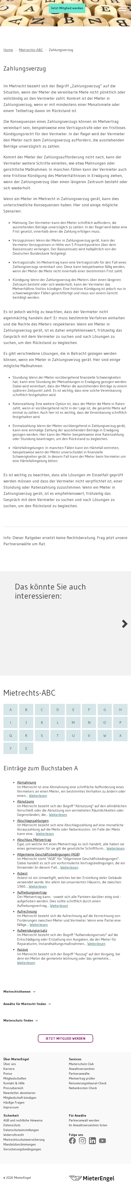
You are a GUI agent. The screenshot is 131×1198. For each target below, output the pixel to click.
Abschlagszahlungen (33, 820)
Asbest (22, 873)
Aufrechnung (27, 911)
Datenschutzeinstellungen (21, 1130)
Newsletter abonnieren (19, 1093)
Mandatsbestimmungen (19, 1144)
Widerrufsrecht (13, 1135)
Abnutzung (25, 801)
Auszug (22, 949)
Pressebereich (13, 1088)
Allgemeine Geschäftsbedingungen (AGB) (48, 854)
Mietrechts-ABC (31, 49)
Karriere (9, 1069)
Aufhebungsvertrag (32, 892)
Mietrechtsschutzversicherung (24, 1139)
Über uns (9, 1064)
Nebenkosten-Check (83, 1088)
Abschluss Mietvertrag (34, 839)
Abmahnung (26, 782)
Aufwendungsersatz (32, 930)
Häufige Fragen (13, 1102)
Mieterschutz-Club (81, 1064)
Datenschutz (11, 1125)
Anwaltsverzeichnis (82, 1069)
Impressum (11, 1107)
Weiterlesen (38, 795)
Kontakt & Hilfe (14, 1083)
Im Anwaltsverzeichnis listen (88, 1125)
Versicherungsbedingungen (22, 1149)
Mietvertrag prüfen (82, 1078)
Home (8, 49)
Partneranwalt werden (84, 1120)
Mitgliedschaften (14, 1078)
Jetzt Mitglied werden (67, 8)
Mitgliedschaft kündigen (19, 1098)
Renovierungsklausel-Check (88, 1083)
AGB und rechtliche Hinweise (23, 1120)
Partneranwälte (79, 1073)
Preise (7, 1073)
